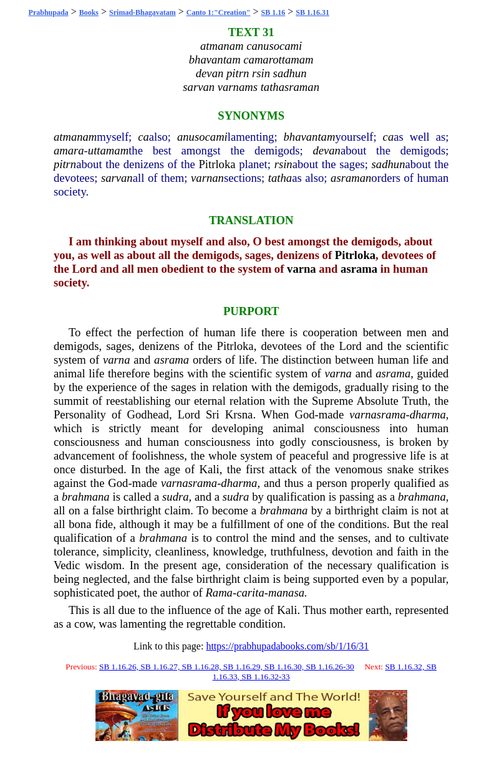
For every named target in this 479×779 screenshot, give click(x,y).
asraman (351, 177)
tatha (280, 177)
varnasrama (377, 414)
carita (250, 592)
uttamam (108, 150)
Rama (219, 592)
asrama (359, 268)
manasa (286, 592)
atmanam (75, 136)
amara (69, 150)
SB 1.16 (273, 12)
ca (143, 136)
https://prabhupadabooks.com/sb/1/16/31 (287, 646)
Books (89, 12)
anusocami (202, 136)
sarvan (117, 177)
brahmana (86, 496)
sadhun (388, 164)
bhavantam (309, 136)
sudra (175, 496)
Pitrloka (216, 164)
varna (301, 268)
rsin (283, 164)
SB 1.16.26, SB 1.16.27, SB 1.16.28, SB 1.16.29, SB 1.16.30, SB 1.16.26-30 (226, 666)
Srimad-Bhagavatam (142, 12)
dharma (428, 414)
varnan (207, 177)
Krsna (239, 414)
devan (326, 150)
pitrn (65, 164)
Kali (210, 469)
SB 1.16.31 (312, 12)
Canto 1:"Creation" (218, 12)
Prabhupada (49, 12)
